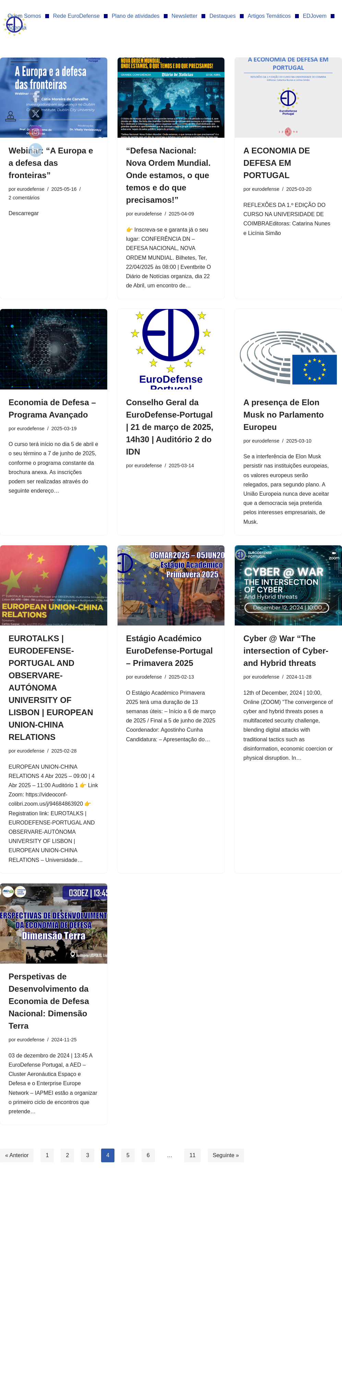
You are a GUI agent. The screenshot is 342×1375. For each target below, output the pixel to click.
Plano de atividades (136, 16)
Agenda (17, 27)
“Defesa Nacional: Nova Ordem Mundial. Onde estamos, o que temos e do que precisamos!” (168, 175)
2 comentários (24, 197)
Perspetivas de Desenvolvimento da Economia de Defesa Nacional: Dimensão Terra (49, 1001)
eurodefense (31, 189)
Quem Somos (24, 16)
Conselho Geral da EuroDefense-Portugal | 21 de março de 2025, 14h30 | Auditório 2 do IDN (169, 427)
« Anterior (16, 1155)
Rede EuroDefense (76, 16)
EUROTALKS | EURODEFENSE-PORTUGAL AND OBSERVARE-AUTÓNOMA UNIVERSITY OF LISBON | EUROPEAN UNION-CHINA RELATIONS (51, 688)
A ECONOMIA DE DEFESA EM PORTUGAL (276, 163)
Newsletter (185, 16)
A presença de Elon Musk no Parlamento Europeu (283, 415)
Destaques (222, 16)
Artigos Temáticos (269, 16)
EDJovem (315, 16)
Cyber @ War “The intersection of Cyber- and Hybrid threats (285, 651)
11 (193, 1155)
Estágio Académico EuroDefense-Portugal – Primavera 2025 (169, 651)
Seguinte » (226, 1155)
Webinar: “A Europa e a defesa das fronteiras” (51, 163)
